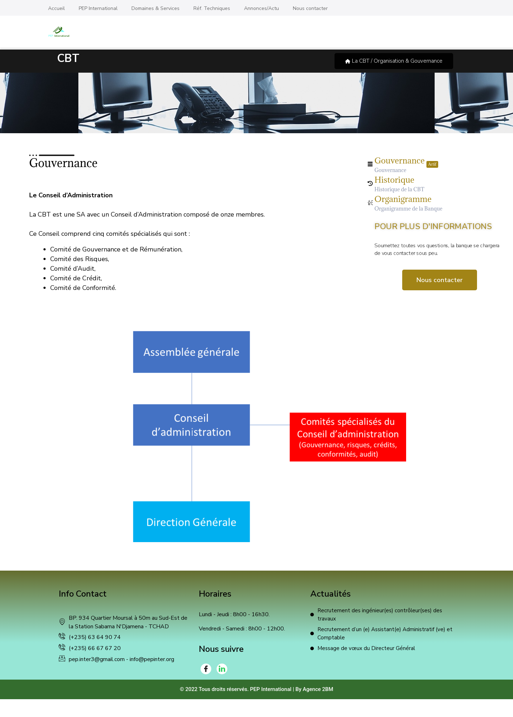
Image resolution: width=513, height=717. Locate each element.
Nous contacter (310, 8)
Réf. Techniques (211, 8)
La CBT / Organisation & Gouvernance (393, 60)
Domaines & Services (155, 8)
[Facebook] (206, 669)
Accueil (56, 8)
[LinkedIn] (222, 669)
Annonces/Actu (261, 8)
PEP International (98, 8)
